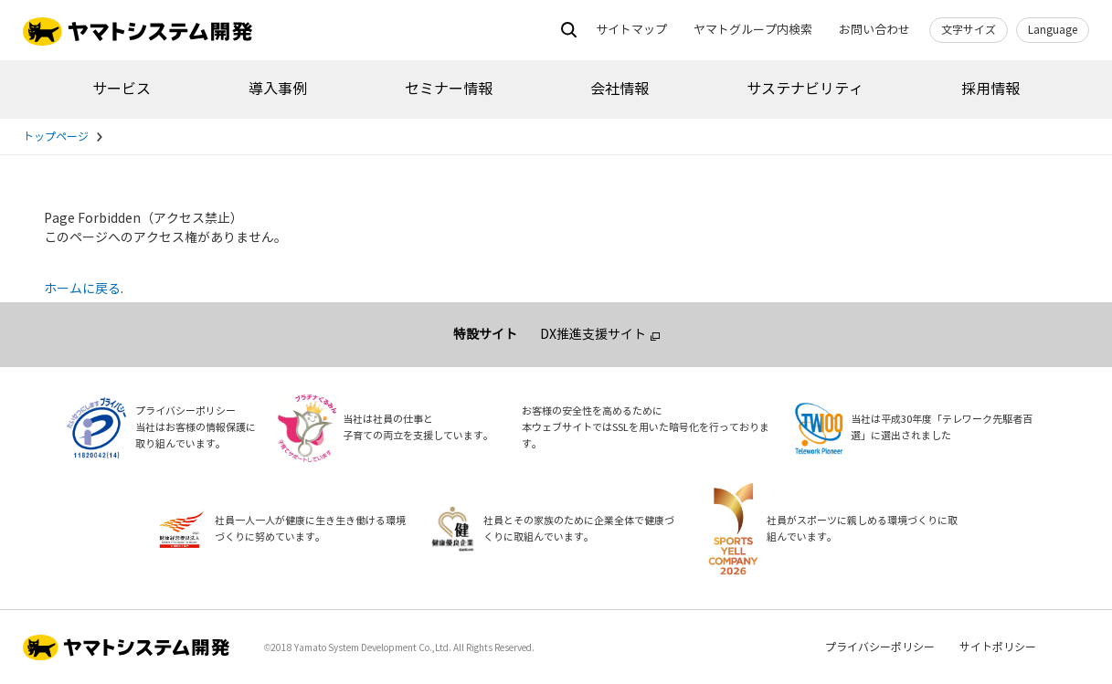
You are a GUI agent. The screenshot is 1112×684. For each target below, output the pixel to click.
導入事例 (278, 89)
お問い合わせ (874, 30)
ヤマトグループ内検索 (753, 30)
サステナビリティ (805, 89)
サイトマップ (631, 30)
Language (1052, 30)
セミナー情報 (448, 89)
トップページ (56, 137)
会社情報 (619, 89)
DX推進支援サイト (593, 334)
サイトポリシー (997, 647)
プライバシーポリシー (880, 647)
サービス (121, 89)
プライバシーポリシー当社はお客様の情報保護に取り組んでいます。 (195, 427)
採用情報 (990, 89)
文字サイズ (968, 30)
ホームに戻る (82, 289)
